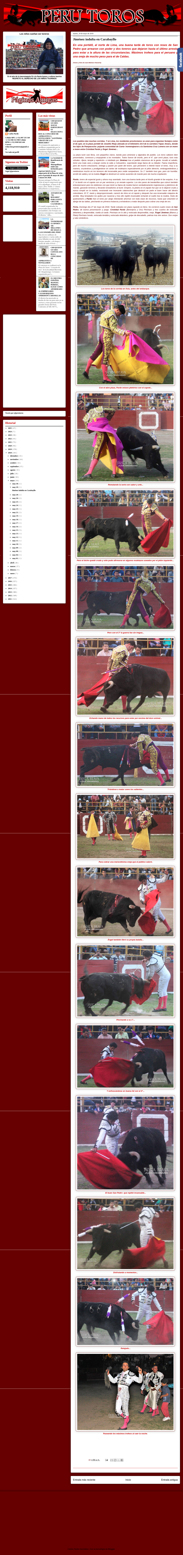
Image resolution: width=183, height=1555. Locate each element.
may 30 (15, 484)
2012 (10, 595)
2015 (10, 585)
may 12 (15, 537)
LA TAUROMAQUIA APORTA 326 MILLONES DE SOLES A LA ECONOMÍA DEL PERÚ (50, 225)
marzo (13, 566)
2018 (10, 453)
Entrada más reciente (84, 1480)
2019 (10, 449)
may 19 (15, 516)
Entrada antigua (169, 1480)
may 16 (15, 527)
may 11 (15, 541)
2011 (10, 599)
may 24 (15, 505)
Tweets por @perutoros (14, 413)
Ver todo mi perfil (12, 152)
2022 (10, 439)
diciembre (14, 456)
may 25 (15, 502)
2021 (10, 442)
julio (12, 474)
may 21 (15, 512)
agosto (13, 470)
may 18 (15, 519)
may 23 (15, 509)
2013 (10, 592)
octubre (13, 463)
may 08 (15, 551)
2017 (10, 578)
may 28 (15, 495)
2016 (10, 581)
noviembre (14, 459)
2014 (10, 588)
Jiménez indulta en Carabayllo (24, 490)
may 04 (15, 555)
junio (12, 477)
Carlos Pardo (13, 134)
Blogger (111, 1549)
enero (12, 573)
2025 (10, 428)
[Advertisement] (28, 1517)
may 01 (15, 558)
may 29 (15, 487)
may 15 (15, 530)
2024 (10, 432)
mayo (12, 480)
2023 (10, 435)
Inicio (128, 1480)
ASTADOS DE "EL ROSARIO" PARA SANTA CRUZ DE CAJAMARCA (56, 198)
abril (12, 563)
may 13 (15, 534)
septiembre (14, 466)
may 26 (15, 498)
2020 (10, 446)
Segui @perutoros (12, 171)
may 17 (15, 523)
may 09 (15, 548)
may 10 (15, 544)
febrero (13, 570)
